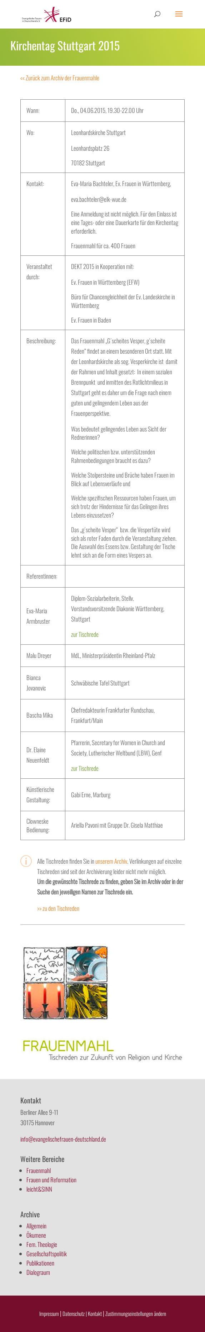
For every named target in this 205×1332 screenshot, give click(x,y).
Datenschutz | (74, 1313)
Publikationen (40, 1262)
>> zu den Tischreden (58, 908)
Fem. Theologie (41, 1244)
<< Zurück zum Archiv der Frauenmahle (59, 77)
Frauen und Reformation (51, 1179)
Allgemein (36, 1225)
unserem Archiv (111, 861)
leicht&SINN (39, 1188)
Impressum (49, 1313)
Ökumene (36, 1235)
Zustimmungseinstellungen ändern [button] (135, 1313)
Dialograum (38, 1272)
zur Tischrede (85, 634)
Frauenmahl (38, 1170)
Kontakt (95, 1313)
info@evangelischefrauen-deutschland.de (63, 1138)
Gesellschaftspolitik (46, 1253)
